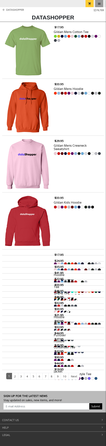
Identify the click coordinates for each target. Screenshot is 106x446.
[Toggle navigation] (99, 3)
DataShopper (13, 9)
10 (64, 376)
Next (74, 376)
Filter (98, 10)
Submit (95, 406)
